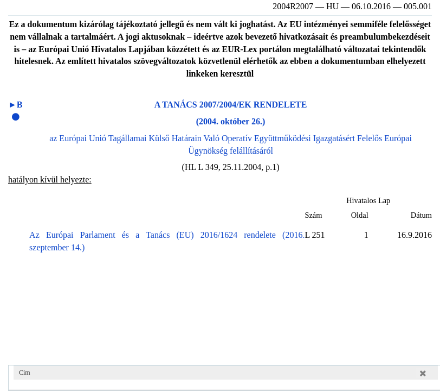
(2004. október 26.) (231, 121)
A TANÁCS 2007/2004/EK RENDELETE (230, 104)
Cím (24, 372)
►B (15, 104)
